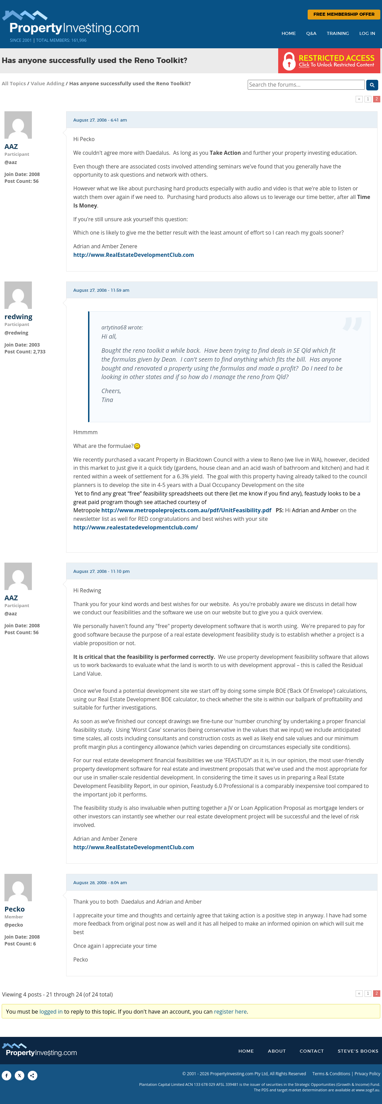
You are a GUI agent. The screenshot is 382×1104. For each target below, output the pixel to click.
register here (230, 1011)
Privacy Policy (367, 1074)
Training (338, 34)
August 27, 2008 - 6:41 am (100, 120)
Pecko (14, 909)
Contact (312, 1051)
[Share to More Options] (32, 1075)
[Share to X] (19, 1075)
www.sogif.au (368, 1089)
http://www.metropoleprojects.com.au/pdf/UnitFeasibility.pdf (186, 510)
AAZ (11, 146)
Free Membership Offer (343, 14)
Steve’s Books (358, 1051)
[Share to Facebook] (6, 1075)
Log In (367, 34)
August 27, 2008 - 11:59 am (101, 290)
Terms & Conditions (331, 1074)
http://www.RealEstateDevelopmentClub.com (133, 255)
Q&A (311, 34)
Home (289, 34)
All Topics (14, 83)
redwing (18, 316)
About (277, 1051)
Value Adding (47, 83)
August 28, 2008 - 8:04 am (100, 883)
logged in (51, 1011)
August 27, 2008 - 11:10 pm (101, 571)
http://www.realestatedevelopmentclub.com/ (135, 527)
